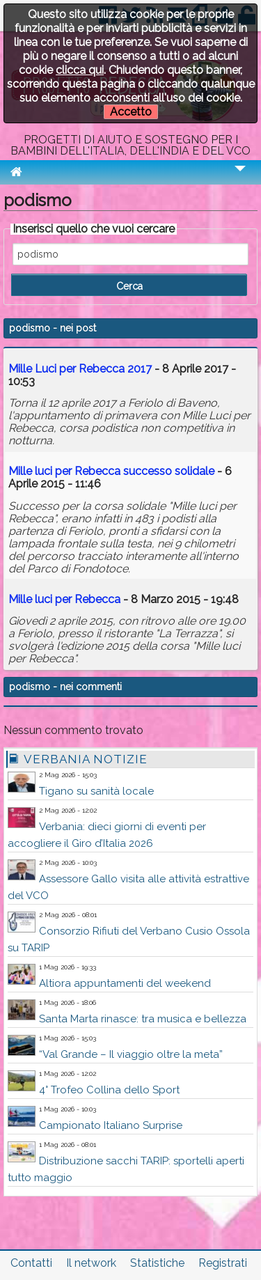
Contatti (31, 1263)
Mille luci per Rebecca (64, 599)
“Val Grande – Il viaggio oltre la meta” (131, 1054)
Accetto (131, 111)
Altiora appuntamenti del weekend (125, 983)
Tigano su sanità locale (96, 791)
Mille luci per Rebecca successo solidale (111, 471)
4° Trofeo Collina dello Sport (109, 1090)
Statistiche (157, 1263)
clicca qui (80, 70)
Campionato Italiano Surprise (110, 1125)
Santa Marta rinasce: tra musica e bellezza (142, 1019)
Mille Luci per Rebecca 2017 (80, 368)
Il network (91, 1263)
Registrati (222, 1263)
